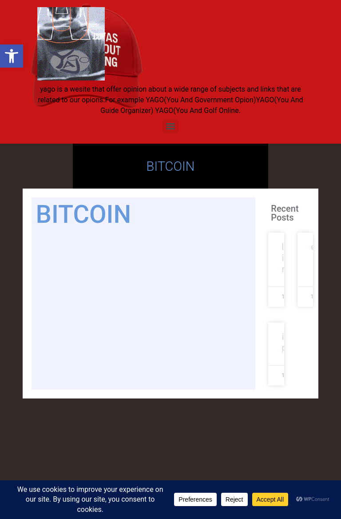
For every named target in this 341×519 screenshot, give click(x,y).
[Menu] (170, 126)
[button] (11, 56)
